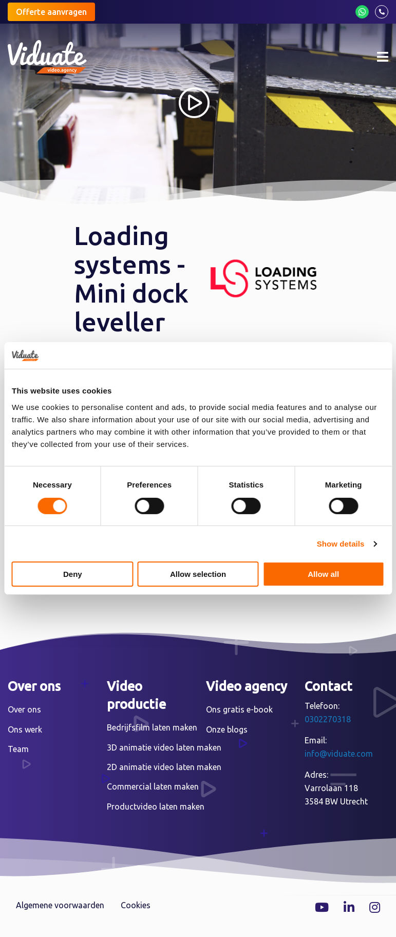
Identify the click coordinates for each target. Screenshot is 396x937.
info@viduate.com (339, 753)
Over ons (24, 709)
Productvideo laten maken (155, 806)
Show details (341, 543)
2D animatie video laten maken (164, 767)
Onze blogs (227, 729)
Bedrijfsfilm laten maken (152, 727)
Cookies (135, 905)
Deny (72, 574)
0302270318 (328, 719)
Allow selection (198, 574)
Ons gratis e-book (239, 709)
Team (18, 749)
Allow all (323, 574)
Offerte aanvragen (51, 11)
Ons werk (25, 729)
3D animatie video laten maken (164, 747)
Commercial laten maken (153, 786)
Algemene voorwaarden (60, 905)
